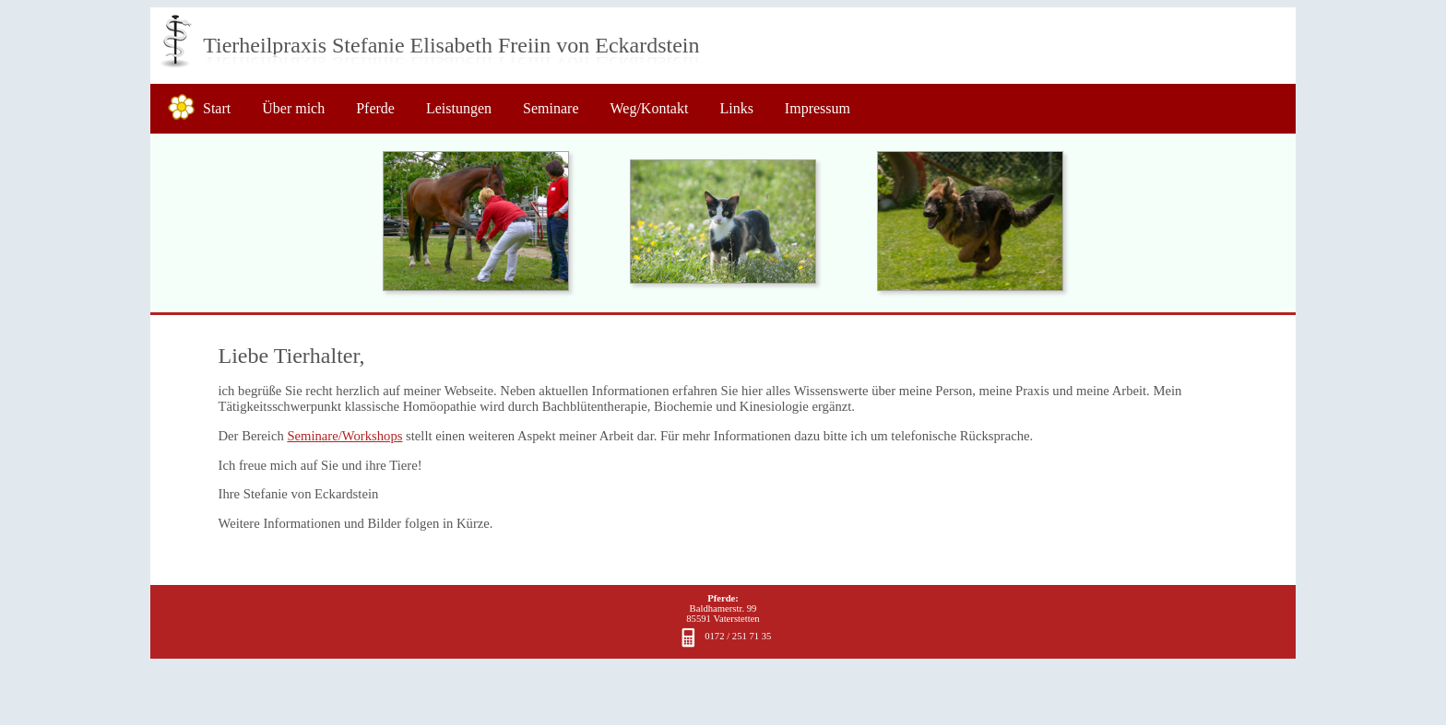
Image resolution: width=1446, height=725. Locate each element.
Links (736, 108)
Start (217, 108)
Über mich (293, 108)
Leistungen (459, 108)
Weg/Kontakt (649, 108)
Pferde (375, 108)
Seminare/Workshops (344, 435)
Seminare (550, 108)
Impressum (817, 108)
